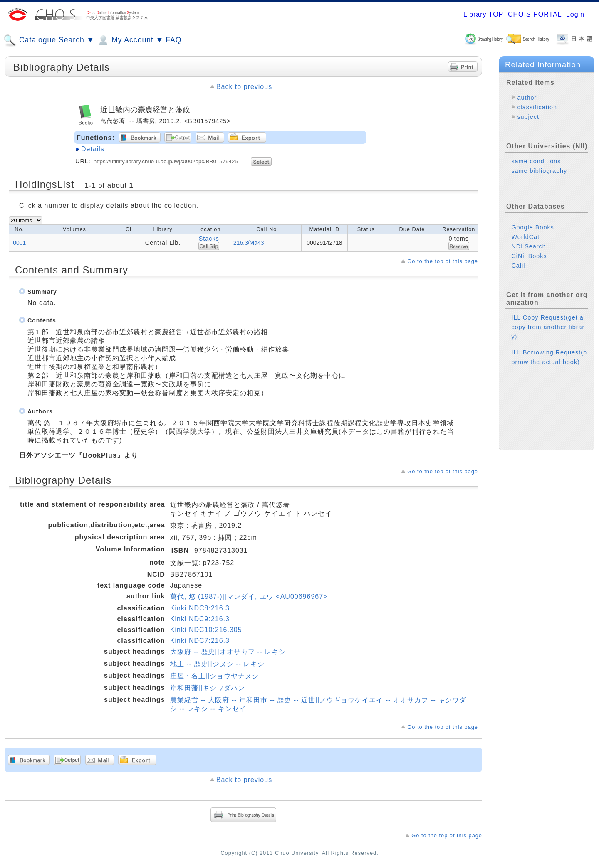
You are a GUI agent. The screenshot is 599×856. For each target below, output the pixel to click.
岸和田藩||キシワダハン (207, 687)
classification (537, 107)
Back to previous (244, 86)
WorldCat (525, 237)
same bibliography (539, 170)
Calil (518, 265)
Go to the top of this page (442, 261)
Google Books (532, 227)
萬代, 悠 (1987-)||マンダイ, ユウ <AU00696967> (249, 596)
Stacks (209, 238)
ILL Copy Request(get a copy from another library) (547, 327)
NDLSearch (528, 246)
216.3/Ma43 (248, 242)
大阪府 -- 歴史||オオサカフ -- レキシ (228, 651)
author (527, 97)
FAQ (173, 40)
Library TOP (483, 14)
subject (528, 116)
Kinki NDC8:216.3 (200, 608)
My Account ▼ (130, 40)
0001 (19, 242)
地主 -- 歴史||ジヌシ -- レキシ (217, 663)
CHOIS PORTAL (535, 14)
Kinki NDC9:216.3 (200, 618)
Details (92, 149)
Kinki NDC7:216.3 (200, 640)
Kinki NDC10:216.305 (206, 629)
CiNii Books (529, 256)
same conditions (536, 161)
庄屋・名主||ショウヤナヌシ (214, 675)
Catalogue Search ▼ (48, 40)
